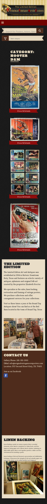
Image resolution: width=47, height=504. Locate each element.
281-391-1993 (22, 360)
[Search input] (21, 31)
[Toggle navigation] (2, 23)
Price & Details (23, 111)
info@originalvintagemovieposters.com (26, 363)
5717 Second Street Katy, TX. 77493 (27, 366)
